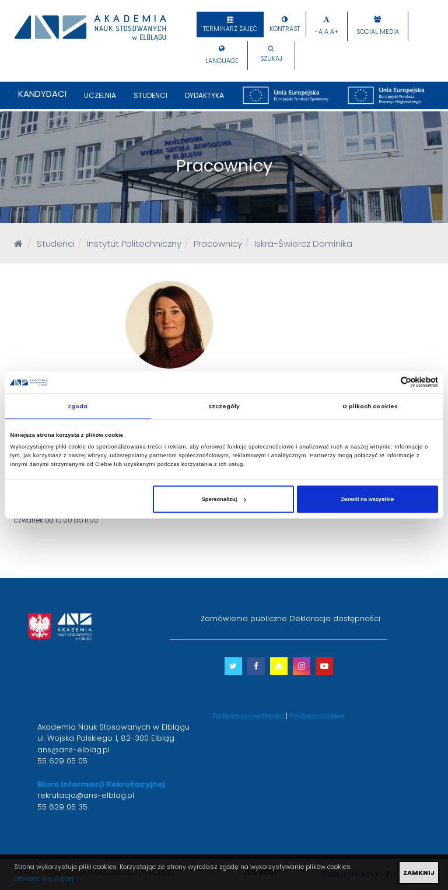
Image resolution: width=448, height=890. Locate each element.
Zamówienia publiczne (244, 618)
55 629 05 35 (62, 806)
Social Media (377, 31)
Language (222, 61)
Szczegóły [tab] (224, 405)
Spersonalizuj (224, 499)
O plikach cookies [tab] (370, 405)
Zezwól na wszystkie (367, 499)
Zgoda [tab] (78, 405)
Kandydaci (42, 93)
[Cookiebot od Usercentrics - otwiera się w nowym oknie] (387, 382)
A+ (334, 31)
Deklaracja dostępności (334, 618)
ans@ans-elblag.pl (73, 749)
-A (319, 31)
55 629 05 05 (62, 760)
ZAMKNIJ (419, 872)
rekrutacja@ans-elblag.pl (85, 795)
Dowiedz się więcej (44, 878)
